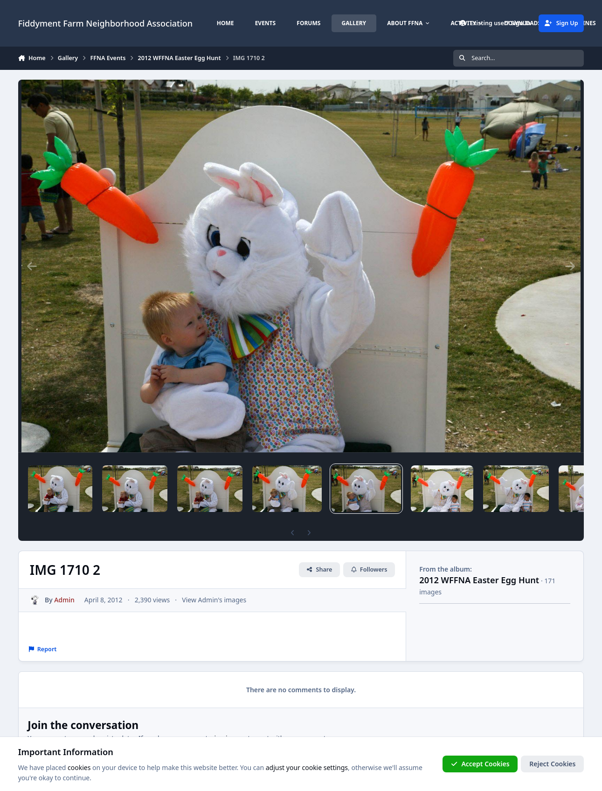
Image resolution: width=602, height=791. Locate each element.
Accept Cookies (480, 763)
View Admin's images (214, 599)
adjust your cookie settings (307, 767)
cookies (79, 767)
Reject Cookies (552, 763)
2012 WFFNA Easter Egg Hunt (479, 580)
